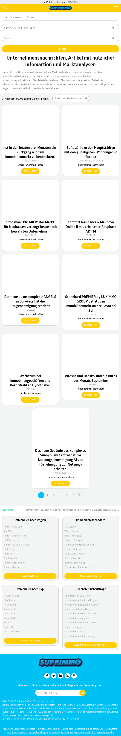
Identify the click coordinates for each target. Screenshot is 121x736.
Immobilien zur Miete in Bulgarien (81, 600)
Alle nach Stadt (91, 576)
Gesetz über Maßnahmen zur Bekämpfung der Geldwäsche (89, 728)
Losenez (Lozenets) (74, 549)
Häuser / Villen (12, 595)
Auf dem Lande (12, 567)
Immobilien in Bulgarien (76, 618)
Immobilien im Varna (75, 631)
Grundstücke (10, 618)
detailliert (30, 171)
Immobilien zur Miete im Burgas (80, 636)
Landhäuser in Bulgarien (77, 595)
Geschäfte (9, 627)
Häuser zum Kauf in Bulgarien (79, 609)
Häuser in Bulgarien (74, 627)
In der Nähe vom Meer (15, 535)
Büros (7, 622)
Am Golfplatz (10, 558)
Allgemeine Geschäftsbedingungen (19, 728)
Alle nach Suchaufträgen (90, 645)
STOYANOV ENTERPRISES (67, 718)
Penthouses (10, 613)
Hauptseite (8, 510)
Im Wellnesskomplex (14, 562)
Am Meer (8, 531)
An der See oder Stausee (16, 544)
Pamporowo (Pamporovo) (77, 567)
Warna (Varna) (71, 531)
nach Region (30, 576)
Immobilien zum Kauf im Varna (80, 622)
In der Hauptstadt (13, 526)
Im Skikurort (10, 553)
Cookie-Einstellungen (38, 732)
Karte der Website (105, 732)
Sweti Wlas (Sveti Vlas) (76, 553)
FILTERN (60, 49)
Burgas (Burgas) (72, 535)
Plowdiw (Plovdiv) (73, 540)
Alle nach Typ (30, 640)
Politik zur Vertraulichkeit (49, 728)
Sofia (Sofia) (70, 526)
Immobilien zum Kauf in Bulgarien (81, 604)
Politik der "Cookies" (17, 732)
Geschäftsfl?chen (12, 631)
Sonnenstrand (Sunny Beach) (79, 544)
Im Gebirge (9, 549)
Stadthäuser (10, 600)
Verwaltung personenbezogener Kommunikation (72, 732)
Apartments (10, 609)
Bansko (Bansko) (72, 558)
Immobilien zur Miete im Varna (80, 613)
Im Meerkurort (11, 540)
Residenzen (10, 604)
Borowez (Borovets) (74, 562)
